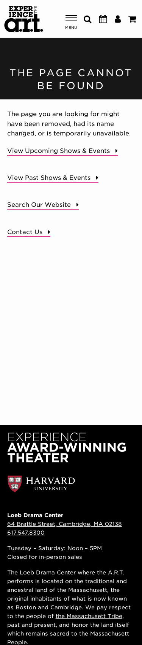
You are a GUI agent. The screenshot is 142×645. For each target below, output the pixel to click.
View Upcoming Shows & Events (58, 150)
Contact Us (24, 232)
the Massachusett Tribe (89, 616)
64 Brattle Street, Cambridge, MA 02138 (64, 524)
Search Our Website (39, 204)
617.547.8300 (26, 532)
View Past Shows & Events (49, 177)
